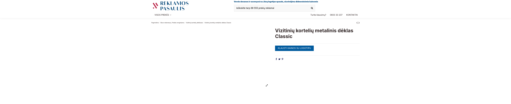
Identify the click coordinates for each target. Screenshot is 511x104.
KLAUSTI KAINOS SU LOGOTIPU (294, 48)
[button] (336, 15)
